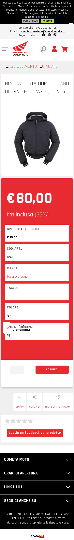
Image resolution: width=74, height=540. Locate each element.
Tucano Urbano (17, 276)
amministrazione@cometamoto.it (43, 31)
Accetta (47, 21)
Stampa (19, 407)
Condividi (34, 407)
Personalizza (30, 21)
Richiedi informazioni (58, 407)
